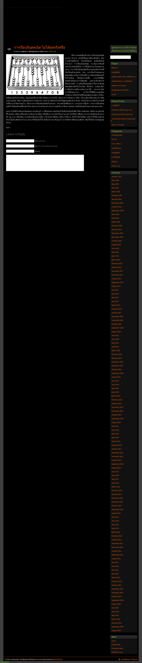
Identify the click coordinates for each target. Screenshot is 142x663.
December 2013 (117, 453)
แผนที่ (115, 3)
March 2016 (116, 351)
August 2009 (116, 631)
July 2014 (115, 426)
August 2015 (116, 377)
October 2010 (116, 596)
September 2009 (118, 627)
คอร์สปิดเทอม (116, 148)
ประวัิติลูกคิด (116, 157)
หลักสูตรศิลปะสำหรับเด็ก (44, 7)
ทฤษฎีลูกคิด (38, 3)
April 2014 (115, 438)
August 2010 (116, 604)
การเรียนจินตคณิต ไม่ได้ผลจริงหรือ (39, 47)
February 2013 (117, 491)
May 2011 (115, 570)
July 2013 (115, 472)
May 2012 (115, 525)
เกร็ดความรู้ (52, 51)
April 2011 (115, 574)
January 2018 (116, 267)
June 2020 (115, 180)
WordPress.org (117, 652)
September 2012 (118, 509)
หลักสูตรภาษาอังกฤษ (20, 7)
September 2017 (118, 282)
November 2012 (117, 502)
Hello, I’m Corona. (118, 125)
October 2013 (116, 460)
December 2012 (117, 498)
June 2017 (115, 294)
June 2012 (115, 521)
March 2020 (116, 192)
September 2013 (118, 464)
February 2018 (117, 264)
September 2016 (118, 328)
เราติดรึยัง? (116, 105)
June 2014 (115, 430)
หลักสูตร (114, 162)
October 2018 (116, 241)
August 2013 (116, 468)
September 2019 (118, 211)
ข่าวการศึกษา (116, 144)
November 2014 (117, 411)
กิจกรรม (114, 139)
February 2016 (117, 354)
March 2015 (116, 396)
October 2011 (116, 551)
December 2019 (117, 203)
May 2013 (115, 479)
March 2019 (116, 222)
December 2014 (117, 407)
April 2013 (115, 483)
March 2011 (116, 578)
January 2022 (116, 177)
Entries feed (116, 645)
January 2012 (116, 540)
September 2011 (118, 555)
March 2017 (116, 305)
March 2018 (116, 260)
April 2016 (115, 347)
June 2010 (115, 612)
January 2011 (116, 585)
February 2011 (117, 581)
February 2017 (117, 309)
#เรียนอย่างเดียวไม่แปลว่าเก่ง (122, 110)
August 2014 (116, 422)
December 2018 (117, 233)
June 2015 (115, 385)
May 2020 (115, 184)
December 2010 (117, 589)
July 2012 (115, 517)
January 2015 (116, 404)
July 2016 (115, 335)
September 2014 (118, 419)
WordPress (58, 659)
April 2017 (115, 301)
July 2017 (115, 290)
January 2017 (116, 313)
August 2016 (116, 332)
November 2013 (117, 456)
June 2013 (115, 475)
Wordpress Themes (129, 659)
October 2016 (116, 324)
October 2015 (116, 369)
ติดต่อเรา (25, 3)
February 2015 (117, 400)
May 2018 (115, 252)
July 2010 (115, 608)
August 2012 (116, 513)
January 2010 (116, 623)
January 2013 (116, 494)
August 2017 (116, 286)
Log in (114, 641)
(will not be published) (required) (46, 146)
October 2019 (116, 207)
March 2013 (116, 487)
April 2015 (115, 392)
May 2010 (115, 615)
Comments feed (117, 648)
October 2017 (116, 279)
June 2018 (115, 248)
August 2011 (116, 559)
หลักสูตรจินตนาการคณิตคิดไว (60, 3)
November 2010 (117, 593)
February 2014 (117, 445)
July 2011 (115, 562)
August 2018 (116, 245)
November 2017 (117, 275)
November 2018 (117, 237)
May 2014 (115, 434)
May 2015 (115, 388)
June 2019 (115, 214)
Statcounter (4, 662)
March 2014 (116, 441)
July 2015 (115, 381)
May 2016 (115, 343)
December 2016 (117, 317)
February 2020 (117, 195)
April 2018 (115, 256)
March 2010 (116, 619)
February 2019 (117, 226)
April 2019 (115, 218)
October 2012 (116, 506)
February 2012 (117, 536)
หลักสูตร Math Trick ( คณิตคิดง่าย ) (93, 3)
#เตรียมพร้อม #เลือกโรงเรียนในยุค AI (122, 120)
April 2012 (115, 528)
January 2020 (116, 199)
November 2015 (117, 366)
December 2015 (117, 362)
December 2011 (117, 544)
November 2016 (117, 320)
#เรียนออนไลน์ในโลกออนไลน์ (122, 114)
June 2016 (115, 339)
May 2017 (115, 298)
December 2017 (117, 271)
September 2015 (118, 373)
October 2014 (116, 415)
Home (14, 3)
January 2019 (116, 230)
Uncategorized (117, 135)
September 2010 (118, 600)
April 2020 (115, 188)
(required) (40, 141)
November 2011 (117, 547)
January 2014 (116, 449)
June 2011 (115, 566)
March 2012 (116, 532)
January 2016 (116, 358)
